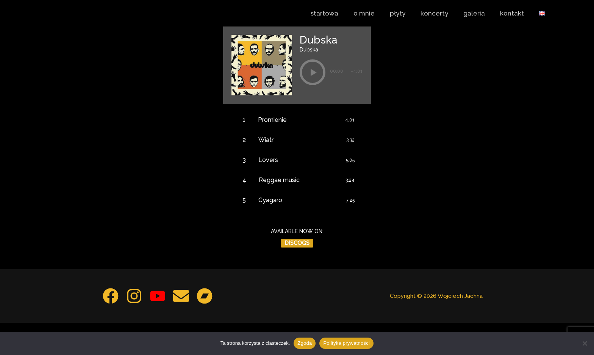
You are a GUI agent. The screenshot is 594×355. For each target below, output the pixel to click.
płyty (408, 13)
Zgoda (304, 343)
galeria (480, 13)
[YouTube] (158, 328)
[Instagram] (131, 328)
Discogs (297, 275)
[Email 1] (184, 328)
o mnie (376, 13)
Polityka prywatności (346, 343)
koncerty (442, 13)
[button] (312, 73)
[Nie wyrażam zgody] (584, 343)
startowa (339, 13)
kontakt (515, 13)
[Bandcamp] (210, 328)
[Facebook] (105, 328)
